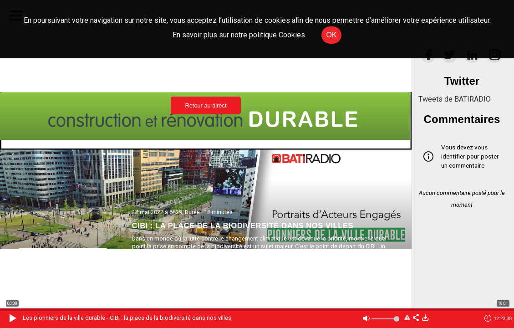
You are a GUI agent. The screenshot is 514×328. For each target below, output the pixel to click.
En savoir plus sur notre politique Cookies (239, 35)
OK (331, 35)
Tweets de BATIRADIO (454, 99)
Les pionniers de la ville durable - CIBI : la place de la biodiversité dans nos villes (127, 317)
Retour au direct (205, 105)
